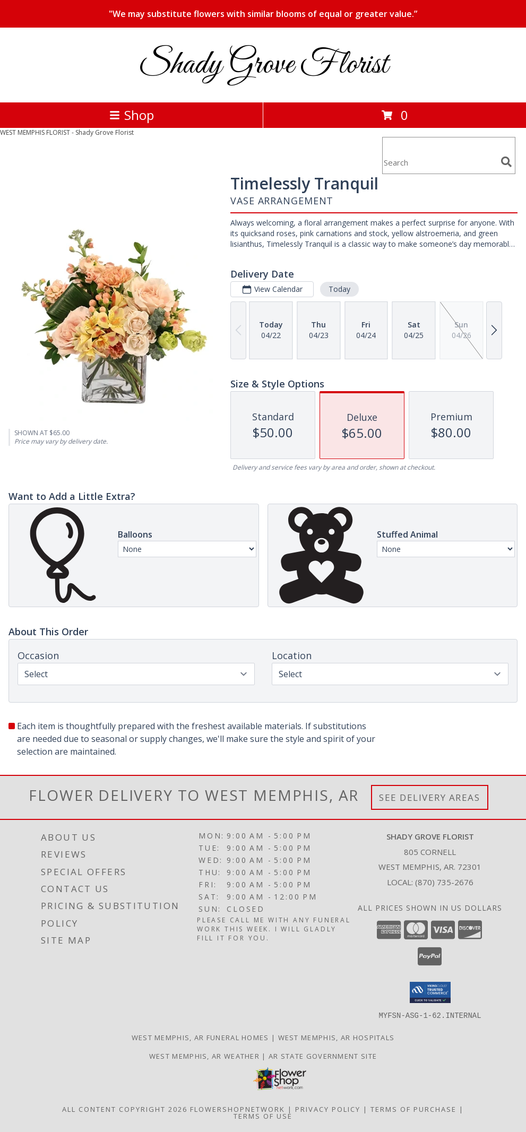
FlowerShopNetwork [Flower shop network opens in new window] (237, 1108)
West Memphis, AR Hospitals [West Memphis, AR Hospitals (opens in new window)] (336, 1037)
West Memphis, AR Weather (204, 1055)
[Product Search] (439, 162)
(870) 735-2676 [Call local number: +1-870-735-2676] (444, 882)
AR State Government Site (323, 1055)
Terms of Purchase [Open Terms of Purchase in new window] (413, 1108)
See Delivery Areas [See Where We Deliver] (429, 797)
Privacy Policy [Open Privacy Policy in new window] (327, 1108)
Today (339, 289)
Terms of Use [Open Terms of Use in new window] (263, 1115)
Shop (131, 115)
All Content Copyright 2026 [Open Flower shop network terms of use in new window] (124, 1108)
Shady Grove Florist (263, 65)
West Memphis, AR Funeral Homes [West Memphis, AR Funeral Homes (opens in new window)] (200, 1037)
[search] (506, 162)
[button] (430, 992)
